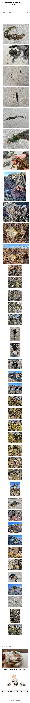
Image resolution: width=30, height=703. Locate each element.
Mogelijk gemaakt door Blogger (15, 698)
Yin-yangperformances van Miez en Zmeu (14, 669)
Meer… (6, 6)
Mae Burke (18, 700)
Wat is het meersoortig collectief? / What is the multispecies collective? (15, 692)
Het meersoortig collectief (13, 3)
